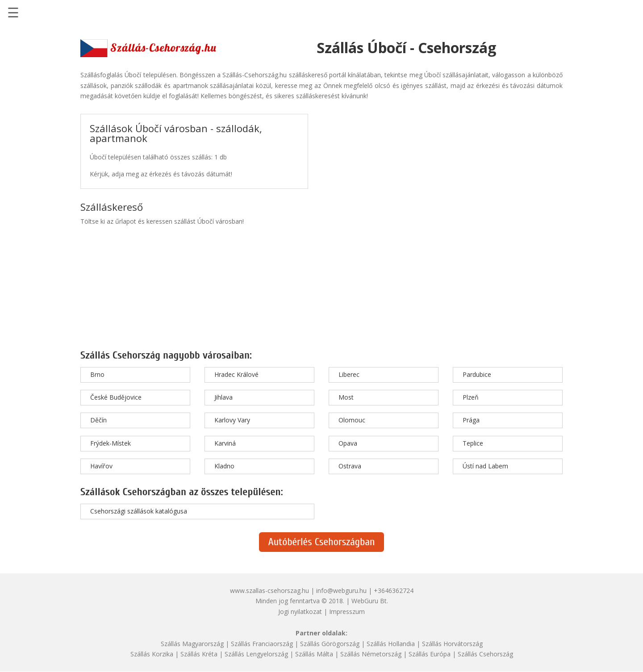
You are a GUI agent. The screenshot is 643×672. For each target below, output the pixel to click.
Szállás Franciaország (262, 643)
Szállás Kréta (198, 654)
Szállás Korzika (151, 654)
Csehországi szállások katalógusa (138, 511)
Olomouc (351, 420)
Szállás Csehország (485, 654)
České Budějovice (116, 397)
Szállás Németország (370, 654)
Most (346, 397)
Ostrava (349, 466)
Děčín (98, 420)
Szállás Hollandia (391, 643)
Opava (347, 443)
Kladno (224, 466)
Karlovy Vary (232, 420)
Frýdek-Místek (110, 443)
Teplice (473, 443)
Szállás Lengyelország (256, 654)
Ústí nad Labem (485, 466)
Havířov (101, 466)
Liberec (348, 374)
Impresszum (347, 611)
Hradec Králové (236, 374)
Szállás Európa (430, 654)
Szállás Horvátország (452, 643)
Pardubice (477, 374)
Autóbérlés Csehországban (321, 542)
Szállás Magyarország (192, 643)
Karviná (225, 443)
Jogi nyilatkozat (300, 611)
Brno (97, 374)
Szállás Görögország (329, 643)
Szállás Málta (314, 654)
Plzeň (471, 397)
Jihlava (223, 397)
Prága (471, 420)
